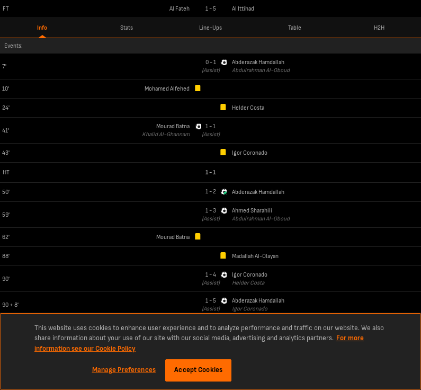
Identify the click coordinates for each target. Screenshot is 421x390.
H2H (379, 27)
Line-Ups (210, 27)
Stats (126, 27)
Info (42, 27)
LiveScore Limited (396, 374)
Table (294, 27)
